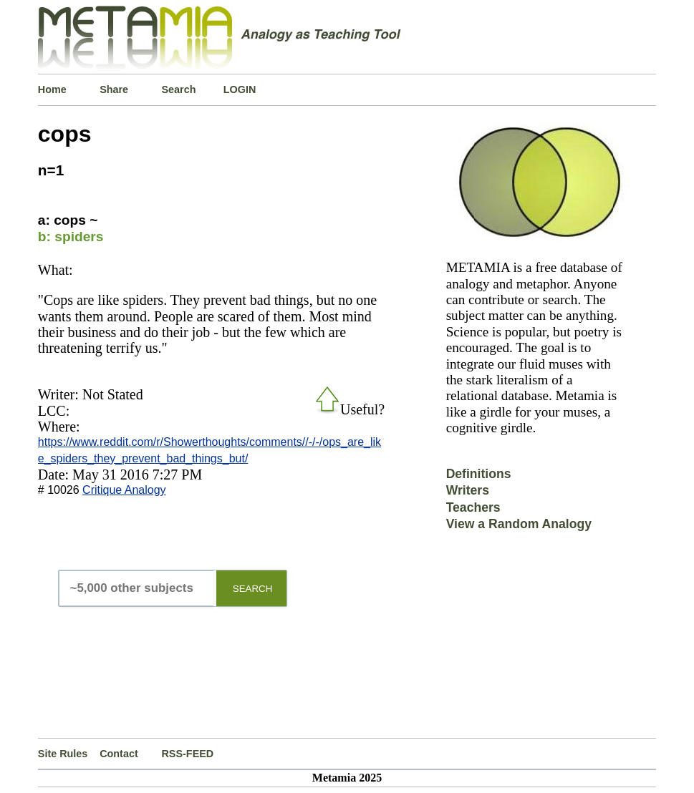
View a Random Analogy (519, 524)
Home (52, 89)
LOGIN (239, 89)
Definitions (478, 474)
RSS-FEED (187, 753)
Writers (467, 490)
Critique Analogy (124, 490)
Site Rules (63, 753)
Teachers (473, 507)
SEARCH (253, 588)
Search (178, 89)
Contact (119, 753)
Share (114, 89)
